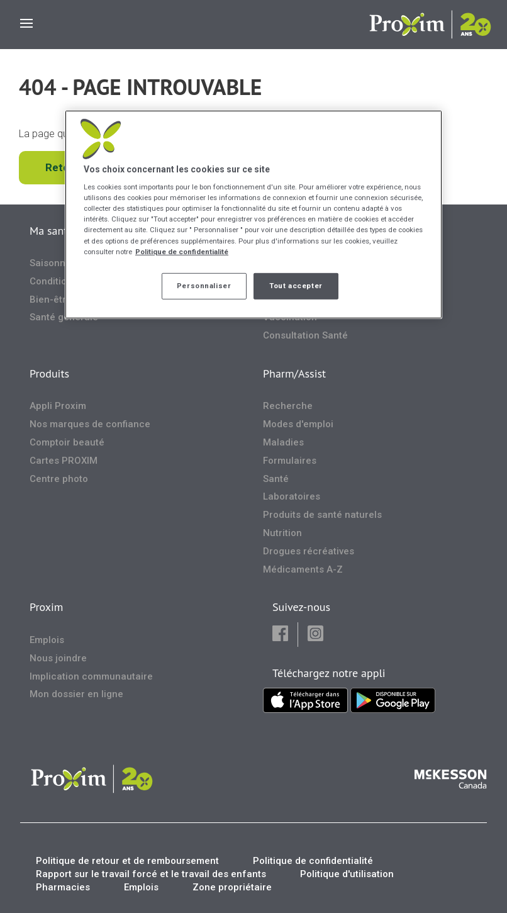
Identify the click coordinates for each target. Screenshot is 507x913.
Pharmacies (63, 887)
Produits (49, 373)
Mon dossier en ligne (76, 694)
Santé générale (64, 317)
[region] (253, 213)
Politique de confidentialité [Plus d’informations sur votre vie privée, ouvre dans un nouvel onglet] (181, 251)
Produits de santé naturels (322, 514)
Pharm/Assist (294, 373)
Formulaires (289, 460)
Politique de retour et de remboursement (127, 860)
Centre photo (59, 479)
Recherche (288, 406)
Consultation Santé (305, 335)
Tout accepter (295, 285)
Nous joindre (58, 658)
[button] (280, 634)
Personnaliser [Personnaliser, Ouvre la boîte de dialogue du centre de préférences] (204, 285)
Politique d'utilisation (347, 874)
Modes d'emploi (298, 424)
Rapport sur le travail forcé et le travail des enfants (151, 874)
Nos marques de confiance (90, 424)
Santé (276, 479)
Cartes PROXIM (64, 460)
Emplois (47, 640)
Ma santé (51, 230)
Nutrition (282, 533)
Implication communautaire (91, 676)
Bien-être (51, 299)
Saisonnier (53, 263)
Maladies (283, 442)
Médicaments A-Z (303, 569)
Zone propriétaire (232, 887)
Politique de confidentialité (313, 860)
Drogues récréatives (308, 551)
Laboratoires (291, 496)
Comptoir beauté (67, 442)
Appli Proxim (58, 406)
